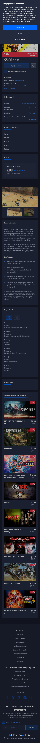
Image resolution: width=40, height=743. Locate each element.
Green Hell (8, 448)
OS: (5, 323)
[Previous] (5, 212)
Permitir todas (20, 28)
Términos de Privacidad (20, 650)
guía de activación (18, 81)
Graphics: (7, 348)
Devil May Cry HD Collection (14, 556)
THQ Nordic (32, 113)
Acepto (13, 722)
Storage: (7, 357)
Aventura (30, 104)
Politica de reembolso (20, 654)
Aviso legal (20, 661)
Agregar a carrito (16, 66)
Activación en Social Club (20, 683)
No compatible (32, 118)
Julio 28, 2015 (31, 107)
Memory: (7, 340)
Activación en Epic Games (20, 679)
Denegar (20, 34)
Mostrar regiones (9, 88)
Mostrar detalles (20, 39)
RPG (34, 104)
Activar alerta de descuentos (17, 71)
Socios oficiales (20, 638)
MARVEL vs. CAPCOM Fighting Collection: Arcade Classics (14, 476)
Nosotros (20, 635)
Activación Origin (20, 671)
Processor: (7, 331)
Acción (24, 104)
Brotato (7, 502)
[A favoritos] (33, 66)
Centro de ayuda (20, 642)
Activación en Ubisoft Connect (20, 687)
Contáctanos (20, 658)
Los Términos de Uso (20, 646)
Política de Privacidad (14, 722)
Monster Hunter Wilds (12, 583)
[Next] (35, 212)
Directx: (6, 365)
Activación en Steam (20, 675)
